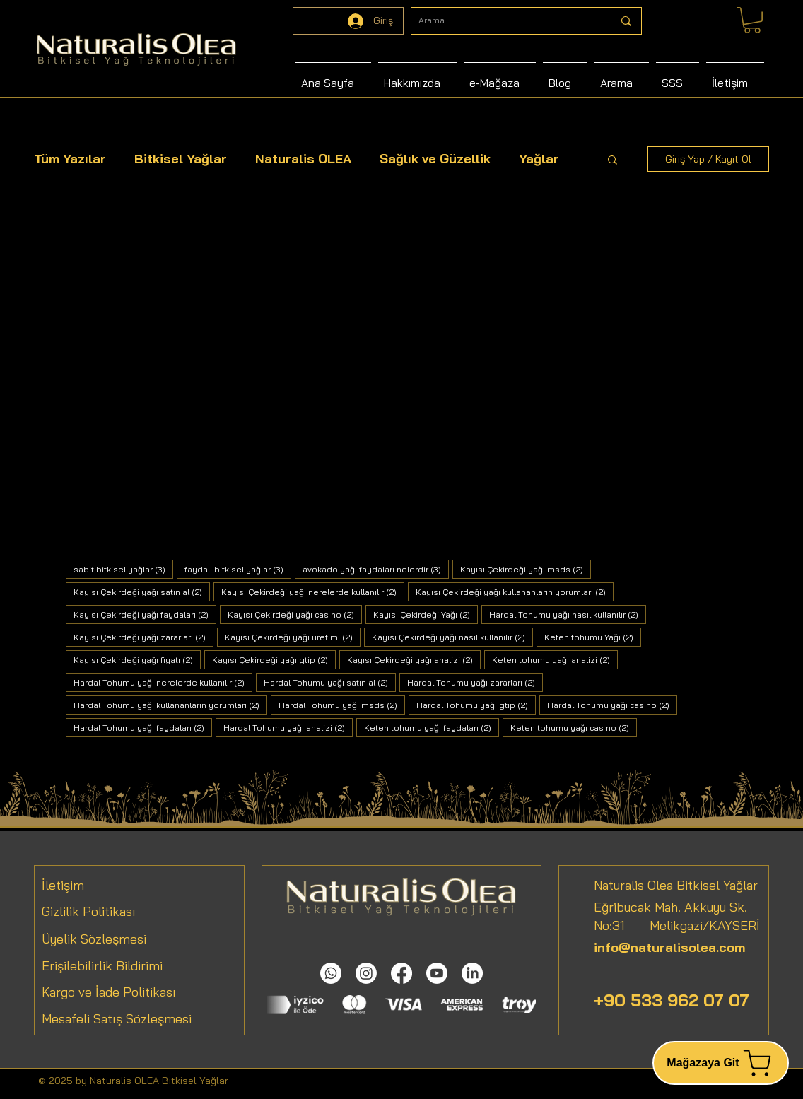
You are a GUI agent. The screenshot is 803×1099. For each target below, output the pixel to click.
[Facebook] (401, 973)
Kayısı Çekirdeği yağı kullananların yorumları (515, 591)
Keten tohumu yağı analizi (555, 659)
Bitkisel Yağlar (180, 159)
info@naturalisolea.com (669, 947)
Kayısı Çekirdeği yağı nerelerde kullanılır (312, 591)
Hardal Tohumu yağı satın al (330, 682)
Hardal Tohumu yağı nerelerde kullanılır (163, 682)
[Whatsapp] (330, 973)
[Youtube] (436, 973)
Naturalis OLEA (303, 159)
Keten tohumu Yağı (592, 636)
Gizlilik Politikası (89, 911)
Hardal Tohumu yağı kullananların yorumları (170, 704)
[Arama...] (499, 21)
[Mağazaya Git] (720, 1063)
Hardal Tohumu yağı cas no (612, 704)
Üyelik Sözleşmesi (94, 939)
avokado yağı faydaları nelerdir (376, 569)
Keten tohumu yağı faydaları (431, 727)
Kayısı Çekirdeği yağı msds (525, 569)
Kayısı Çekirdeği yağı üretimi (293, 636)
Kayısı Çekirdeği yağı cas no (295, 614)
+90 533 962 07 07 (671, 1000)
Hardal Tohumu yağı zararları (475, 682)
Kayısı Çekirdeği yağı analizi (414, 659)
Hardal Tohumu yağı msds (342, 704)
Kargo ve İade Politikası (109, 992)
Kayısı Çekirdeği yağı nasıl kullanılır (452, 636)
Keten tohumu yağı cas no (573, 727)
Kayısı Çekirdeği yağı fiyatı (137, 659)
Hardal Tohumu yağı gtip (476, 704)
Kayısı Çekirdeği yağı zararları (143, 636)
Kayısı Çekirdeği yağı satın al (142, 591)
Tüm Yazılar (70, 159)
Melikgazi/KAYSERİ (692, 925)
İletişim (63, 885)
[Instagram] (366, 973)
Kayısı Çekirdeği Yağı (425, 614)
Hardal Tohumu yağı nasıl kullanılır (567, 614)
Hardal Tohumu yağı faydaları (143, 727)
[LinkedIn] (472, 973)
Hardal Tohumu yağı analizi (288, 727)
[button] (612, 160)
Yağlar (539, 159)
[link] (752, 20)
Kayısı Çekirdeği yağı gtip (274, 659)
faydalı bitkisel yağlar (237, 569)
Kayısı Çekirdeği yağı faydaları (145, 614)
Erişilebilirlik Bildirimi (102, 966)
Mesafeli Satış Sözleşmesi (117, 1019)
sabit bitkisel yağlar (123, 569)
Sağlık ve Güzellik (435, 159)
